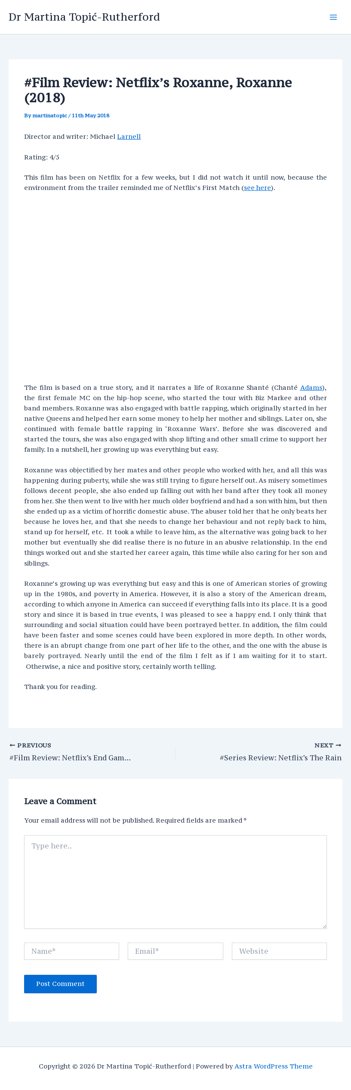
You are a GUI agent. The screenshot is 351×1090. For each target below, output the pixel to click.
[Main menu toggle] (333, 17)
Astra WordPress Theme (273, 1066)
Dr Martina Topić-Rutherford (84, 17)
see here (257, 188)
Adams (311, 387)
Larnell (129, 136)
